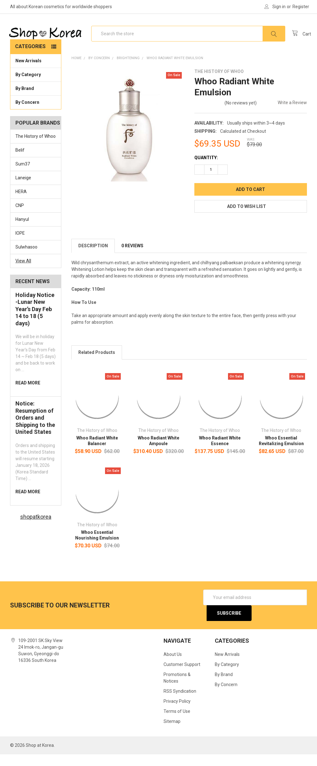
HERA (21, 203)
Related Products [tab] (96, 364)
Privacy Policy (177, 713)
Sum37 (22, 175)
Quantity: (206, 169)
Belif (20, 162)
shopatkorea (35, 528)
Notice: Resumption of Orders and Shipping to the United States (35, 429)
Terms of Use (177, 722)
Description (93, 257)
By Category (35, 86)
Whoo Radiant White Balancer (97, 452)
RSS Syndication (180, 703)
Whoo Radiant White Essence (220, 452)
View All (23, 272)
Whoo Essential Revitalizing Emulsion (281, 452)
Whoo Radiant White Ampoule (158, 452)
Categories (30, 58)
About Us (173, 666)
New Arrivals (28, 72)
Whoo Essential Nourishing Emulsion (97, 547)
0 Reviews (132, 257)
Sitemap (172, 732)
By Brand (35, 100)
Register (300, 6)
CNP (19, 217)
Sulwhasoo (26, 258)
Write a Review (292, 114)
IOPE (20, 245)
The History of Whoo (35, 148)
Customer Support (182, 676)
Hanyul (22, 231)
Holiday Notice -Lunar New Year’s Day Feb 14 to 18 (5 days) (34, 320)
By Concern (35, 114)
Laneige (23, 189)
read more (27, 394)
